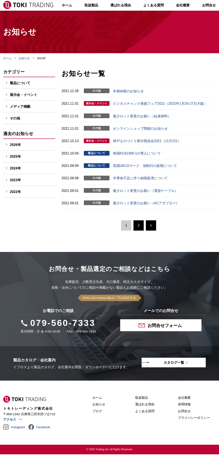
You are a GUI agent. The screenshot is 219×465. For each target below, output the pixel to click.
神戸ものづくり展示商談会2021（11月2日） (147, 151)
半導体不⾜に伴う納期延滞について (140, 189)
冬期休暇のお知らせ (128, 102)
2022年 (15, 202)
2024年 (15, 179)
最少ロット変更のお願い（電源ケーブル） (145, 201)
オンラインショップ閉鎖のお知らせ (140, 139)
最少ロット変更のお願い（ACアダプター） (146, 214)
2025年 (15, 167)
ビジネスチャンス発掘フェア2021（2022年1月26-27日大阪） (160, 114)
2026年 (15, 155)
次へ (151, 236)
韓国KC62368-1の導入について (137, 164)
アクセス (9, 430)
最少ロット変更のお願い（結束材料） (142, 127)
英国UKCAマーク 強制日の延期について (145, 176)
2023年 (15, 191)
